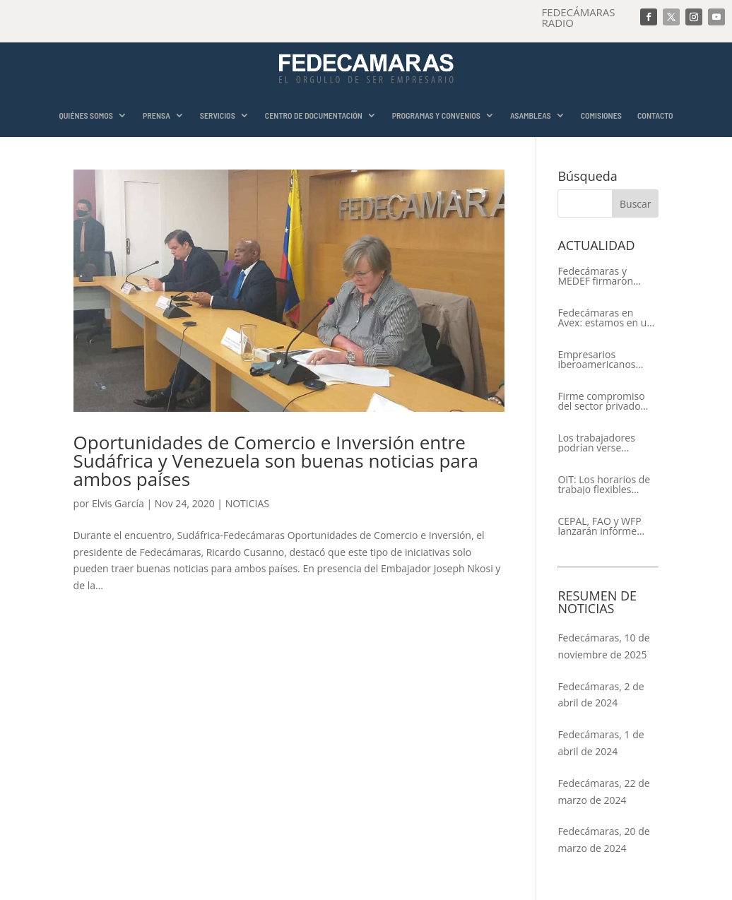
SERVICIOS (217, 115)
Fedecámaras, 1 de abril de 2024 (600, 743)
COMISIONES (601, 115)
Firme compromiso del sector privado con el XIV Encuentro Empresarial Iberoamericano (604, 401)
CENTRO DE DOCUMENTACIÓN (313, 115)
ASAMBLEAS (530, 115)
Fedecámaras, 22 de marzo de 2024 (603, 791)
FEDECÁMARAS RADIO (578, 17)
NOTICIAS (247, 503)
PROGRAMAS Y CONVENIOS (436, 115)
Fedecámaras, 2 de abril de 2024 (600, 695)
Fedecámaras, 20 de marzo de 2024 (603, 839)
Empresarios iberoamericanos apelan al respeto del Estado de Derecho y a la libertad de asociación (605, 359)
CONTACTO (655, 115)
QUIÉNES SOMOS (86, 115)
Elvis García (118, 503)
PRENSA (156, 115)
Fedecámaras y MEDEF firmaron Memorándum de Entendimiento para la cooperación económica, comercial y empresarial (607, 276)
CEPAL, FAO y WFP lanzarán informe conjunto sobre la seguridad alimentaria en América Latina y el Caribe (608, 526)
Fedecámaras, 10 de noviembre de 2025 (603, 646)
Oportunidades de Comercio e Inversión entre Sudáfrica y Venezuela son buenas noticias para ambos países (275, 461)
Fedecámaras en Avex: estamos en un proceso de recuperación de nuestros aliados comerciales (605, 318)
